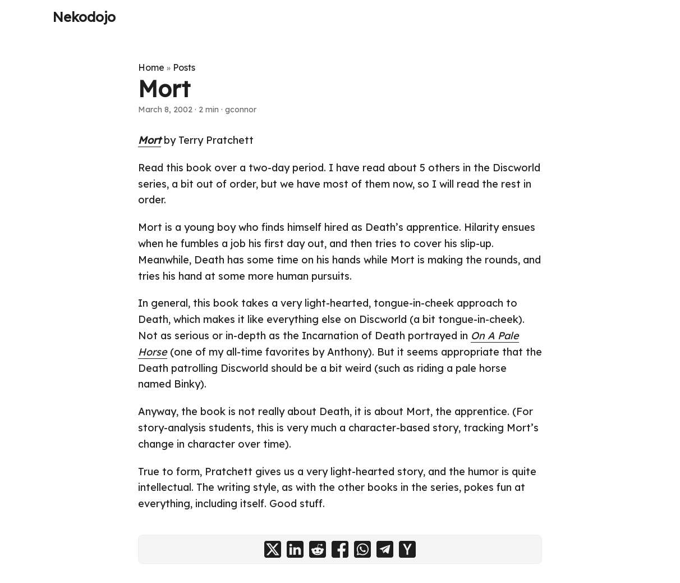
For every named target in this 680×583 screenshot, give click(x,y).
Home (151, 67)
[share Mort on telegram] (384, 549)
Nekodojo (84, 16)
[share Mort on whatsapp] (362, 549)
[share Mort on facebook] (340, 549)
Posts (184, 67)
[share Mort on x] (272, 549)
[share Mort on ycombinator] (407, 549)
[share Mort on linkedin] (295, 549)
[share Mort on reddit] (317, 549)
